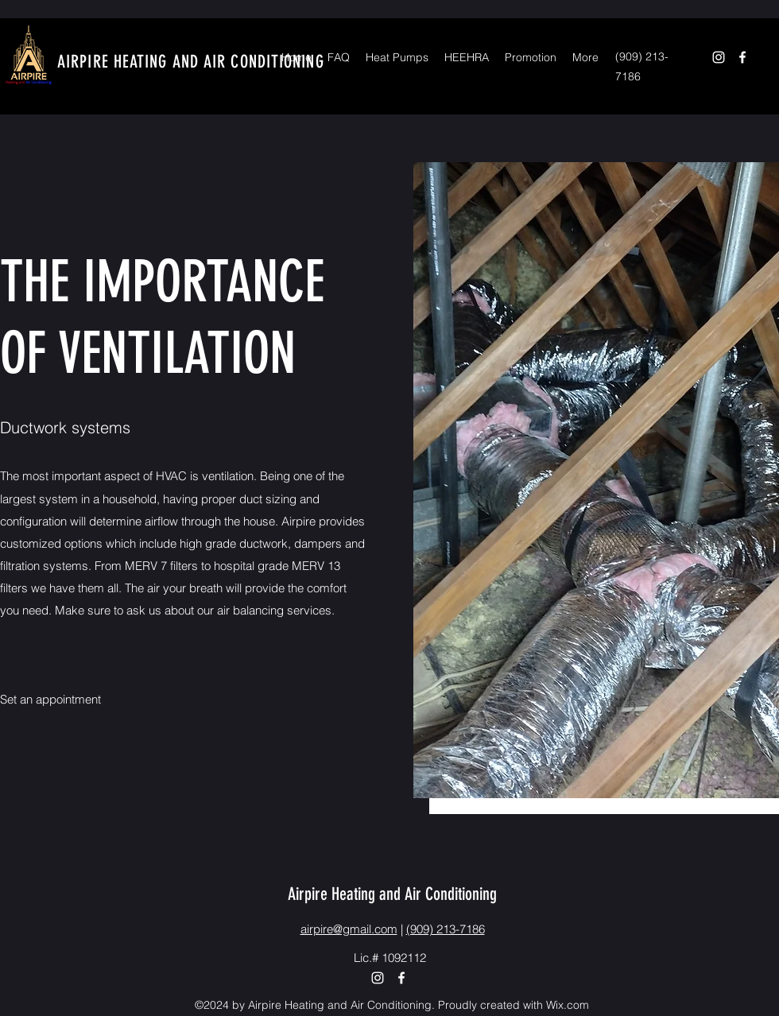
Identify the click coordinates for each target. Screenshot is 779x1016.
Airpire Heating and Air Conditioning (392, 894)
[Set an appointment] (52, 700)
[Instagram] (719, 57)
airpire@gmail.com (348, 929)
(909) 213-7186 (445, 929)
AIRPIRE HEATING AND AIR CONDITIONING (190, 61)
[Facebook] (742, 57)
